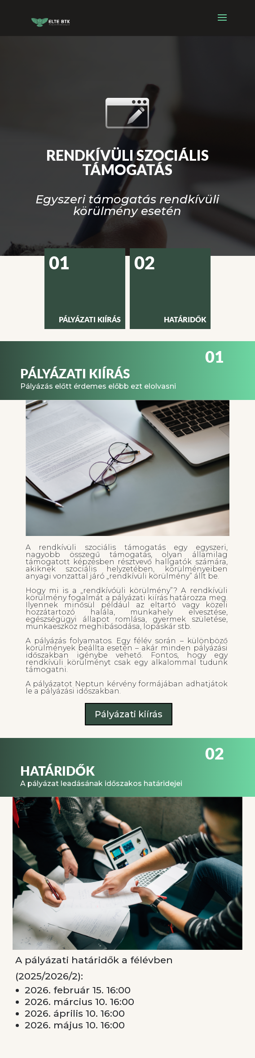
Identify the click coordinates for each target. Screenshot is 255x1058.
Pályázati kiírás (129, 714)
